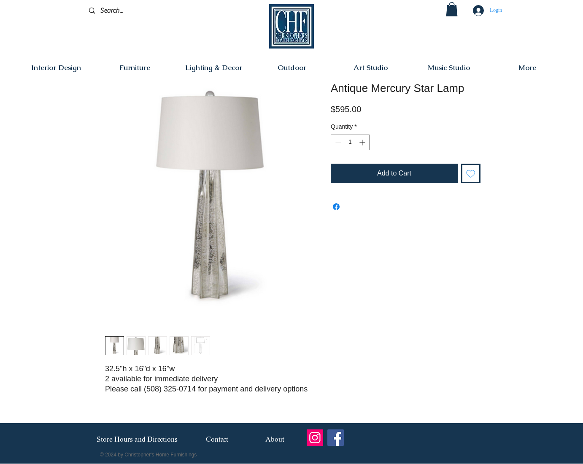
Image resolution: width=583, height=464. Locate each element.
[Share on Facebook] (336, 207)
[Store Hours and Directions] (137, 440)
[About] (275, 439)
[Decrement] (337, 142)
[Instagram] (315, 437)
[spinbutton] (350, 142)
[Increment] (363, 142)
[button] (452, 9)
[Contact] (217, 439)
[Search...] (129, 11)
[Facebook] (335, 437)
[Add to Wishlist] (470, 173)
